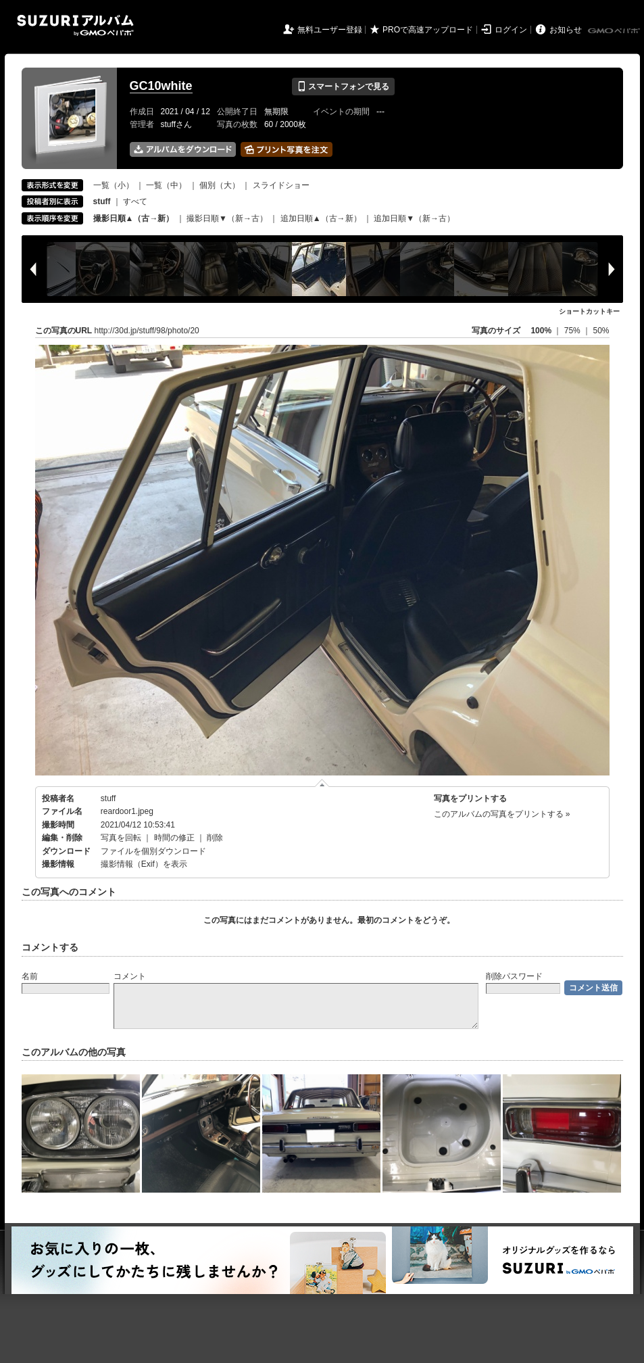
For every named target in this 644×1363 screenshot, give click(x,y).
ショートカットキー (589, 311)
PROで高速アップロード (427, 29)
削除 (215, 837)
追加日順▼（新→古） (414, 218)
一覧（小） (113, 185)
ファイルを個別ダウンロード (153, 851)
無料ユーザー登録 (329, 29)
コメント (130, 976)
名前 (30, 976)
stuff (108, 798)
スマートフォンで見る (343, 86)
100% (540, 330)
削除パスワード (514, 976)
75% (573, 330)
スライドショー (281, 185)
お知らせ (565, 29)
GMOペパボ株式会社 (615, 31)
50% (601, 330)
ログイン (511, 29)
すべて (135, 201)
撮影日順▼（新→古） (227, 218)
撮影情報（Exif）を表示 (144, 864)
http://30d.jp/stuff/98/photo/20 (147, 330)
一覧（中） (166, 185)
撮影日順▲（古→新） (133, 218)
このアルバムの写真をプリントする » (502, 814)
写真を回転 (121, 837)
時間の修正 (174, 837)
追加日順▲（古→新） (321, 218)
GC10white (161, 86)
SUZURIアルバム (75, 25)
